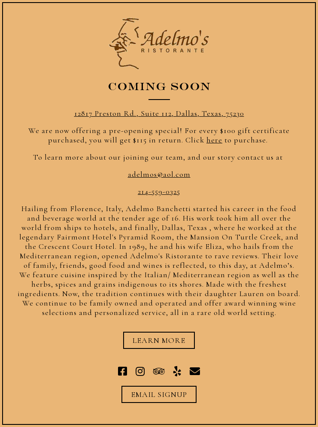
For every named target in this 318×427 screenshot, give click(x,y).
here (214, 140)
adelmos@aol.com (159, 174)
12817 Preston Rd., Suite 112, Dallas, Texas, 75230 (159, 113)
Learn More (159, 340)
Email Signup (159, 394)
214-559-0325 (159, 191)
